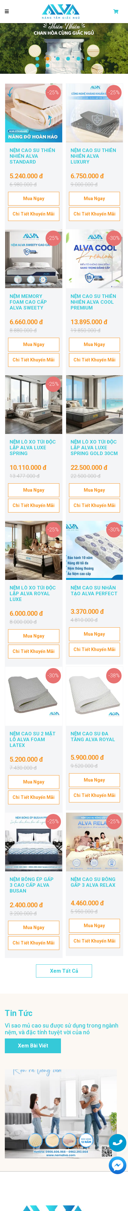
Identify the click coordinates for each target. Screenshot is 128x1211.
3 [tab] (58, 59)
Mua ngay (33, 198)
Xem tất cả (64, 971)
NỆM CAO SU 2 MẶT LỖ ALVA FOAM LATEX (32, 739)
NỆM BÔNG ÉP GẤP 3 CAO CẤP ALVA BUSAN (32, 885)
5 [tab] (78, 59)
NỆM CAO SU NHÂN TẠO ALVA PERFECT (94, 591)
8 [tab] (47, 65)
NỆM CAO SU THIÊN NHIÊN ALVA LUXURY (93, 156)
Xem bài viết (33, 1046)
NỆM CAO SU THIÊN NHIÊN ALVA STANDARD (32, 156)
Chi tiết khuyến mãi (34, 213)
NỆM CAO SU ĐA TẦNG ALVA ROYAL (93, 736)
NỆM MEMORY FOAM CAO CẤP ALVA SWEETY (28, 302)
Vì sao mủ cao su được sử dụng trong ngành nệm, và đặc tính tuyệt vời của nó (61, 1029)
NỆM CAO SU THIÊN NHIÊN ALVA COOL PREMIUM (93, 302)
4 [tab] (68, 59)
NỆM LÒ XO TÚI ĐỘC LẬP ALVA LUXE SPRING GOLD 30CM (94, 447)
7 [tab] (37, 65)
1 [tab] (37, 59)
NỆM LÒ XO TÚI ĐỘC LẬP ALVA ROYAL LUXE (33, 593)
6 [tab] (88, 59)
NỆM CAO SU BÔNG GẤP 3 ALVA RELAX (93, 882)
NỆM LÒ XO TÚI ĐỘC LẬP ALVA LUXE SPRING (33, 447)
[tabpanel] (64, 48)
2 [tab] (47, 59)
